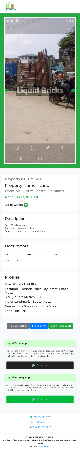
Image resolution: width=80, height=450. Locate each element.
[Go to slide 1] (39, 163)
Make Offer (39, 325)
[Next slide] (73, 90)
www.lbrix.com (45, 446)
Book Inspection (61, 325)
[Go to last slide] (7, 90)
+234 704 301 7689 (40, 417)
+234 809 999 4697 (40, 427)
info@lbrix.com (40, 422)
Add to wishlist (18, 325)
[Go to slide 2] (40, 163)
